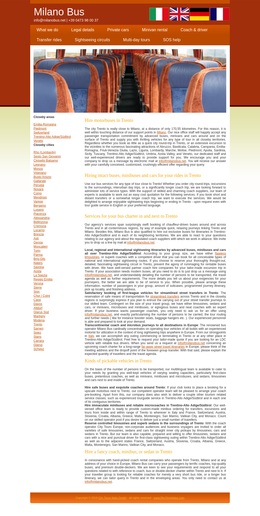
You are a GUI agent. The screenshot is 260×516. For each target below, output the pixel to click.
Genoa (38, 242)
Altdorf (38, 308)
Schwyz (39, 349)
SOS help (171, 40)
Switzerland (41, 132)
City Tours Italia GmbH (112, 497)
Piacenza (40, 214)
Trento (38, 324)
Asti (36, 238)
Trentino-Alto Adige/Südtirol (52, 137)
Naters (38, 263)
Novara (39, 189)
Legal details (82, 30)
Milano (161, 132)
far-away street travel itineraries (163, 347)
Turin (37, 250)
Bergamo (40, 205)
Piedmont (40, 128)
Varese (38, 201)
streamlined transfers (164, 296)
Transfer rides (49, 40)
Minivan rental (155, 30)
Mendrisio (40, 197)
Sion (37, 291)
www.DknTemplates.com (169, 497)
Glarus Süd (41, 312)
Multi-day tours (136, 40)
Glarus (38, 345)
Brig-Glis (39, 259)
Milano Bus (59, 11)
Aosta (37, 271)
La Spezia (40, 275)
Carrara (39, 341)
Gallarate (40, 181)
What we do (47, 30)
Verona (38, 283)
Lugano (39, 210)
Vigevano (40, 173)
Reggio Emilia (43, 279)
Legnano (40, 164)
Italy (91, 336)
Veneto (38, 141)
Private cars (118, 30)
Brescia (39, 234)
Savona (39, 267)
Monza (38, 169)
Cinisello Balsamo (46, 160)
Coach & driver (194, 30)
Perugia (39, 185)
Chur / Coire (42, 296)
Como (38, 193)
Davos (38, 304)
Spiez (37, 332)
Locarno (39, 230)
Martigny (39, 316)
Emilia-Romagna (45, 124)
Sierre (38, 287)
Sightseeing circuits (92, 40)
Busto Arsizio (42, 177)
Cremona (40, 226)
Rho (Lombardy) (45, 152)
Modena (39, 320)
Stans (37, 337)
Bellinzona (41, 222)
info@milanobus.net (50, 20)
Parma (38, 255)
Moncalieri (41, 246)
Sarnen (39, 328)
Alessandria (42, 218)
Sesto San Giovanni (47, 156)
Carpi (37, 300)
